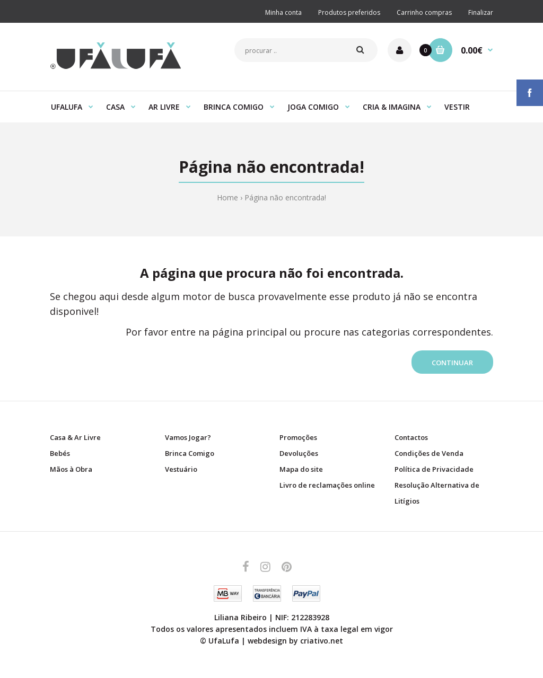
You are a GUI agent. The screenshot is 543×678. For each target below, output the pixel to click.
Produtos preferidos (349, 12)
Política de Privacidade (434, 469)
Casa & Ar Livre (75, 437)
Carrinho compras (424, 12)
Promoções (298, 437)
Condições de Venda (429, 453)
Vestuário (181, 469)
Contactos (411, 437)
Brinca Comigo (189, 453)
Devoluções (298, 453)
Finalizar (480, 12)
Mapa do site (301, 469)
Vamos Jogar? (188, 437)
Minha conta (283, 12)
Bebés (60, 453)
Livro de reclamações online (327, 485)
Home (227, 197)
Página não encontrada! (285, 197)
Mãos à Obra (71, 469)
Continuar (452, 362)
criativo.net (321, 641)
